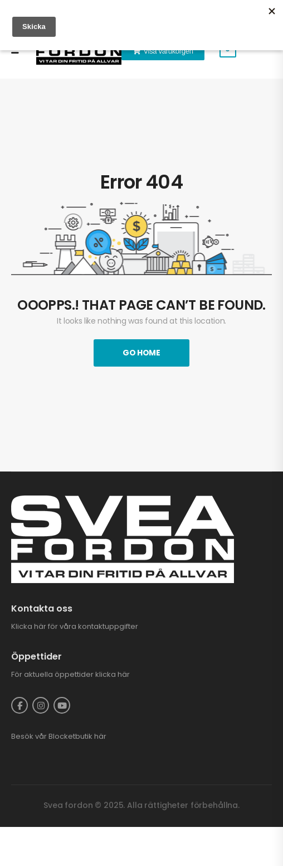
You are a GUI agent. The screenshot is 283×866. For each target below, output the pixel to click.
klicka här (112, 674)
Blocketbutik (70, 736)
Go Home (141, 352)
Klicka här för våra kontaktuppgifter (74, 626)
